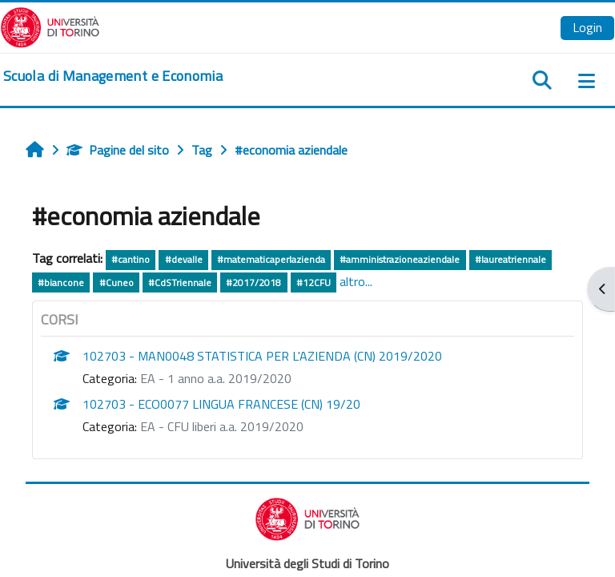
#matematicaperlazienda (271, 259)
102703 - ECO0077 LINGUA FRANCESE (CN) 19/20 (221, 404)
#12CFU (313, 282)
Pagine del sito (117, 149)
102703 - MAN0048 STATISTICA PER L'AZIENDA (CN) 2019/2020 (262, 355)
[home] (113, 76)
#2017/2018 (253, 282)
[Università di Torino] (50, 25)
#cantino (130, 259)
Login (587, 27)
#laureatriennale (510, 259)
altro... (356, 281)
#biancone (61, 282)
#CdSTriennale (179, 282)
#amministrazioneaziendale (400, 259)
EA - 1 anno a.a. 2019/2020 (215, 378)
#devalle (184, 259)
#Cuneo (116, 282)
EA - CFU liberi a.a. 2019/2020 (221, 426)
